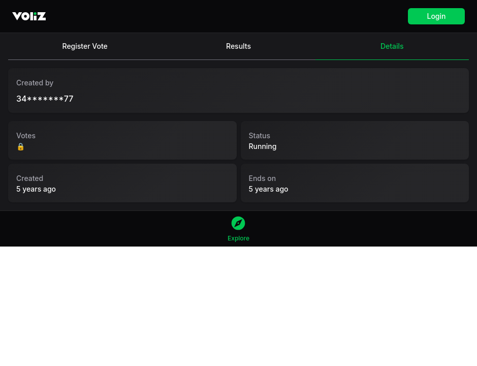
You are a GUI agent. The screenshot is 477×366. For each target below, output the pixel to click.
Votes (26, 135)
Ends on (262, 178)
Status (260, 135)
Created (29, 178)
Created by (34, 82)
